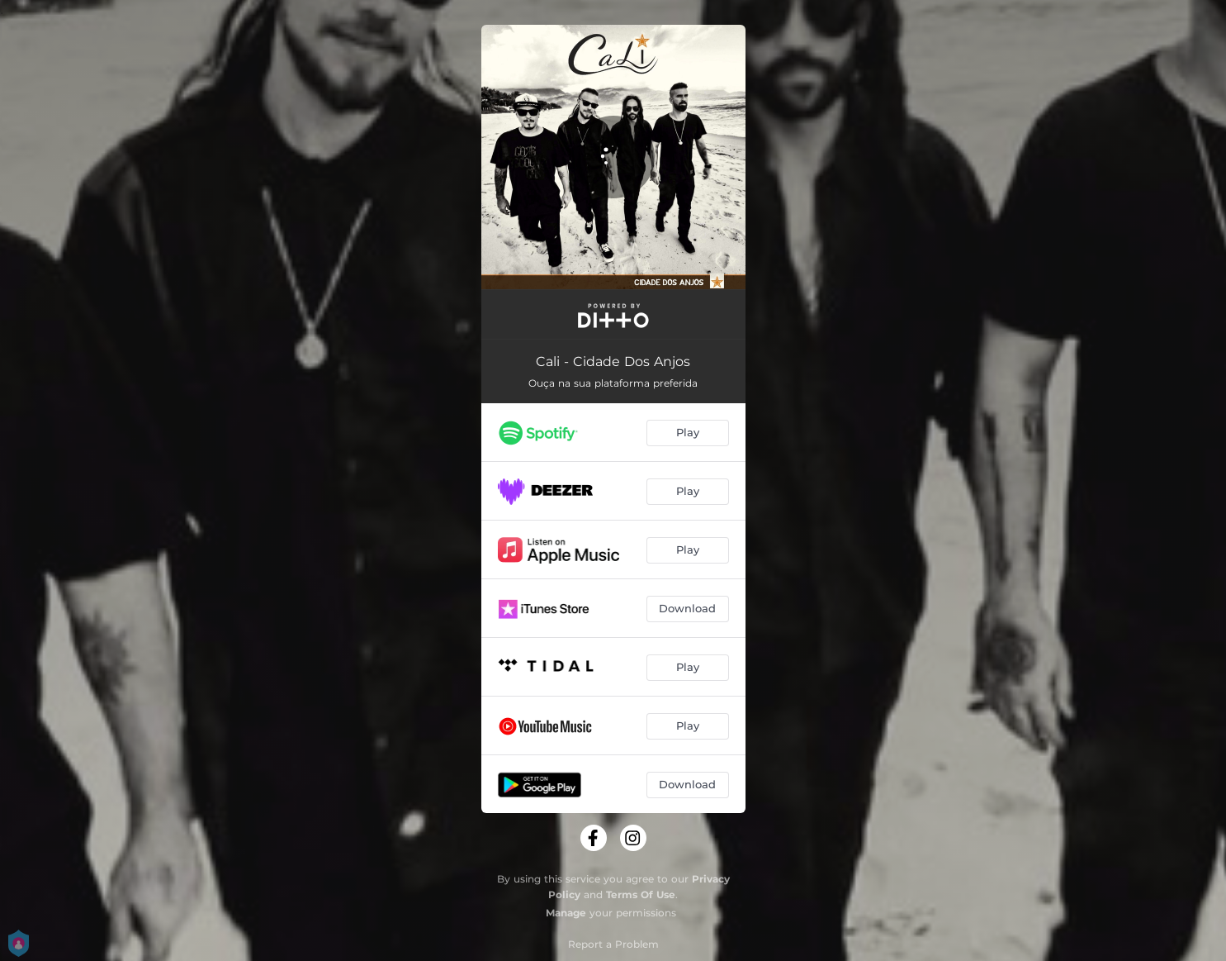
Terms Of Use (640, 894)
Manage (566, 912)
